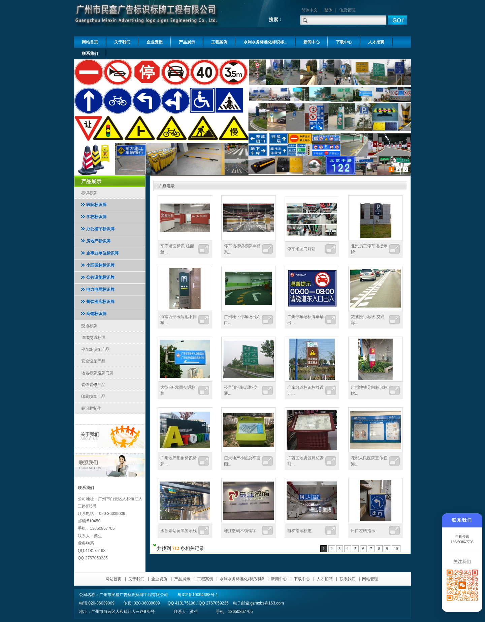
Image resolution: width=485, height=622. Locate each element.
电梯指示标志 (299, 530)
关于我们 (136, 579)
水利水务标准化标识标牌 (242, 579)
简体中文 (309, 10)
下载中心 (302, 579)
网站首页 (113, 579)
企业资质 (159, 579)
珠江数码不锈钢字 (240, 530)
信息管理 (347, 10)
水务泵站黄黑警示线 (178, 530)
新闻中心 (279, 579)
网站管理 (370, 579)
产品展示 (182, 579)
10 (396, 548)
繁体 (328, 10)
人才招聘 (325, 579)
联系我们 (348, 579)
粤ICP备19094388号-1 (197, 594)
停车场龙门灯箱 (301, 249)
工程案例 (205, 579)
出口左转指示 (363, 530)
